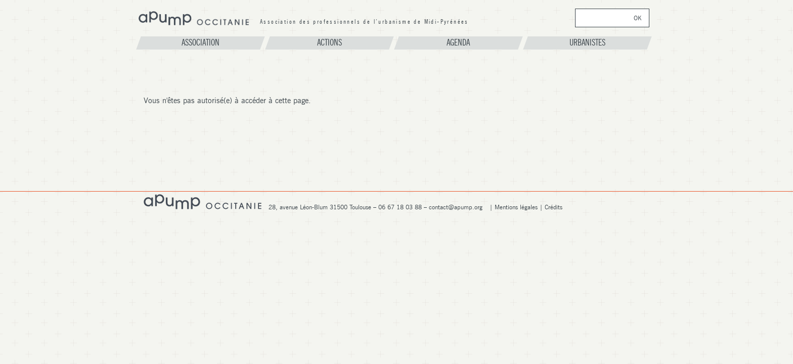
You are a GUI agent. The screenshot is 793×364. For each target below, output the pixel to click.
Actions (329, 42)
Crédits (553, 207)
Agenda (458, 42)
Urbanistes (587, 42)
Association (200, 42)
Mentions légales (516, 207)
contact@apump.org (455, 207)
